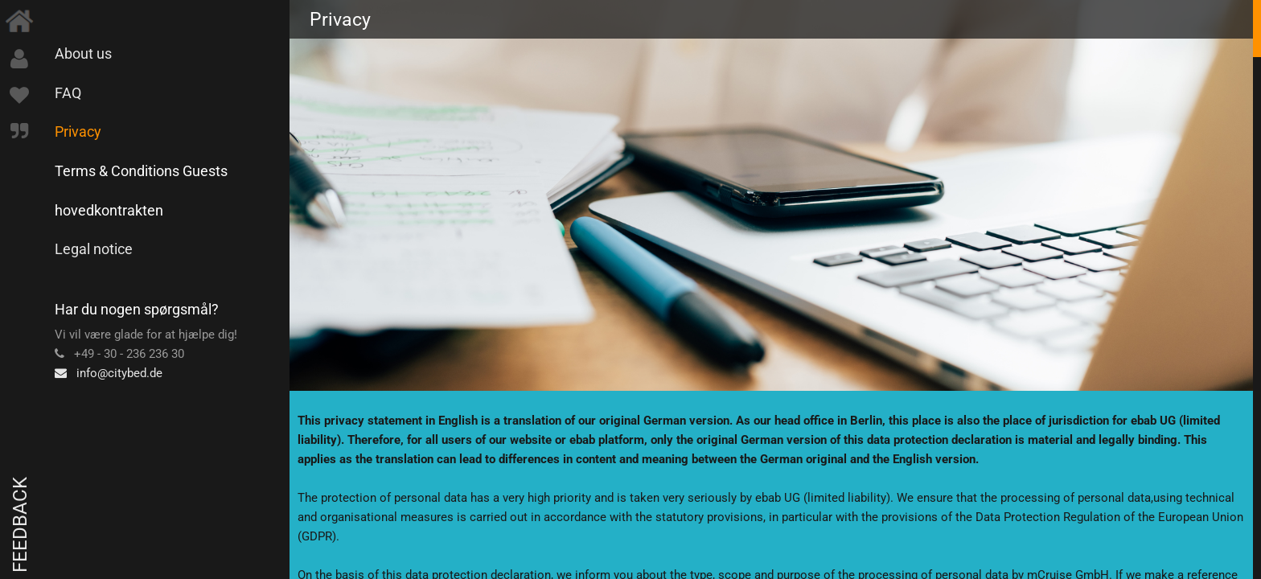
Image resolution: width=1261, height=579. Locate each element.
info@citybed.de (108, 373)
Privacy (78, 131)
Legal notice (94, 248)
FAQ (68, 92)
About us (83, 53)
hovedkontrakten (109, 210)
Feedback (20, 525)
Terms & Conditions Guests (141, 170)
